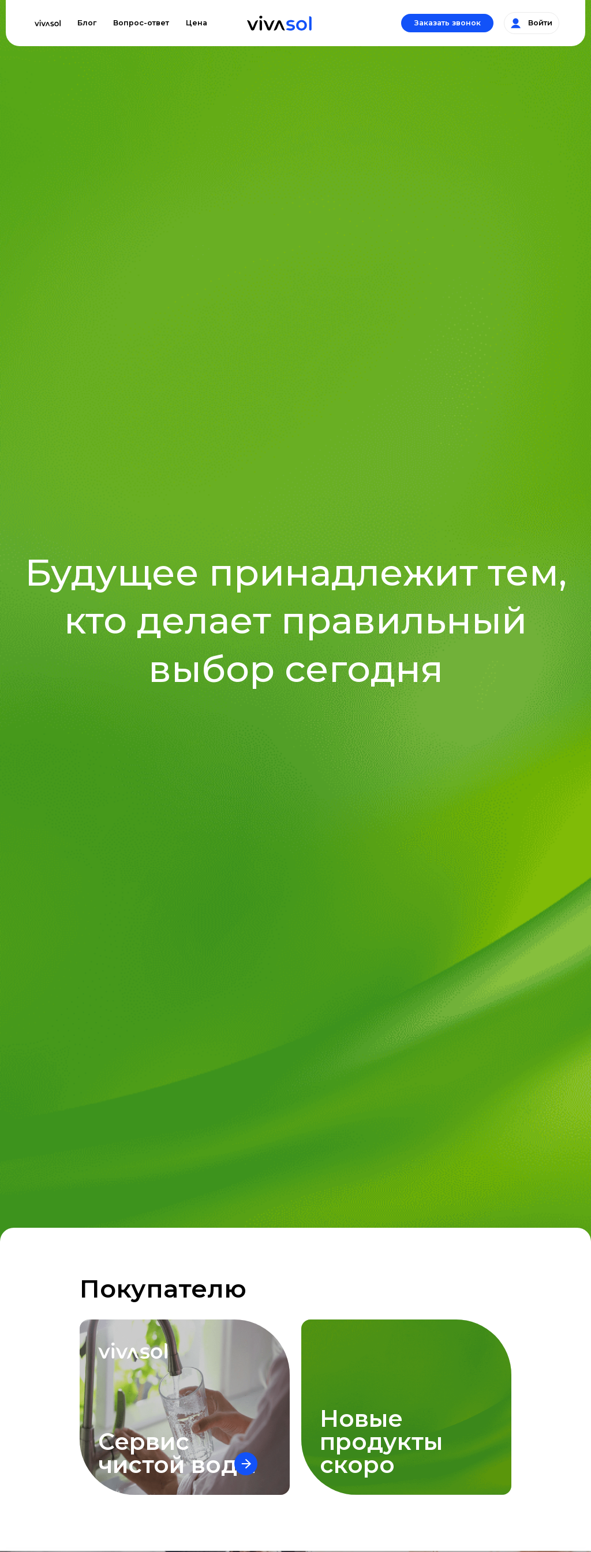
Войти (531, 23)
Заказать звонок (447, 22)
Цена (196, 22)
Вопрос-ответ (141, 22)
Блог (86, 22)
